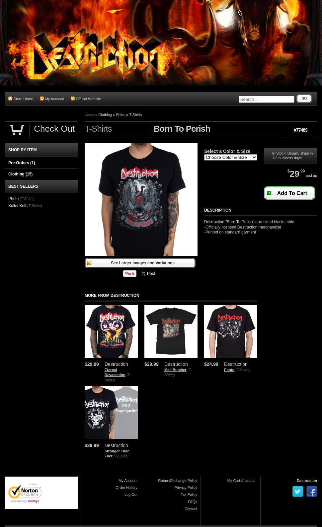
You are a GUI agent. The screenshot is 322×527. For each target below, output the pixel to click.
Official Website (86, 99)
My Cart (233, 481)
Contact (191, 509)
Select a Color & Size (227, 151)
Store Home (20, 99)
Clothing (105, 115)
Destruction (307, 481)
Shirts (120, 115)
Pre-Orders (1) (21, 163)
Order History (126, 488)
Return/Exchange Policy (177, 481)
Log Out (130, 494)
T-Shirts (135, 115)
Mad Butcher (175, 370)
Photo (229, 370)
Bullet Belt (17, 205)
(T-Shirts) (243, 370)
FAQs (192, 502)
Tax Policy (189, 494)
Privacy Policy (186, 488)
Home (89, 115)
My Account (52, 99)
